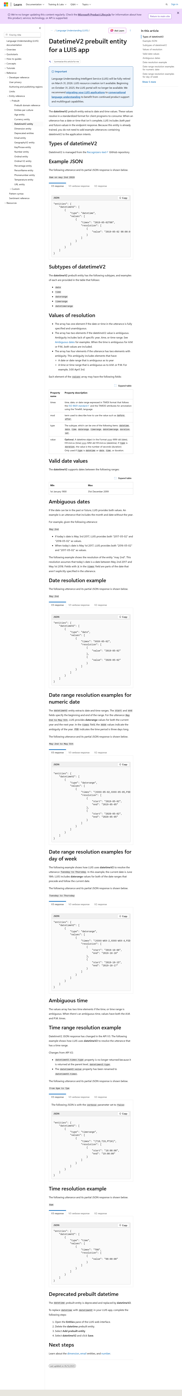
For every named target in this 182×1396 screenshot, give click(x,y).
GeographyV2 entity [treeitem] (24, 142)
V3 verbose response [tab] (79, 185)
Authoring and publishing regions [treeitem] (26, 86)
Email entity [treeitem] (20, 137)
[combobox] (22, 34)
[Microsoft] (6, 4)
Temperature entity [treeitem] (23, 179)
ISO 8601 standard (78, 405)
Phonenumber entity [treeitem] (24, 175)
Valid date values (151, 53)
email (83, 1353)
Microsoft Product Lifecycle (94, 14)
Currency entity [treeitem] (22, 119)
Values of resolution (152, 49)
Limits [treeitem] (12, 91)
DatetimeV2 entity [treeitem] (23, 123)
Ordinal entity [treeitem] (21, 156)
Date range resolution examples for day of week (158, 75)
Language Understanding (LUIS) (72, 30)
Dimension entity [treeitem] (22, 128)
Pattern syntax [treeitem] (16, 193)
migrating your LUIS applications (85, 92)
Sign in (174, 4)
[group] (91, 229)
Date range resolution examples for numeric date (158, 68)
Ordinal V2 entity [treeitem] (23, 161)
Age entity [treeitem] (19, 114)
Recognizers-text (96, 152)
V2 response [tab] (100, 185)
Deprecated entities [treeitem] (24, 133)
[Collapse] (40, 28)
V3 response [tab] (57, 185)
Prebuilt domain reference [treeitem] (27, 105)
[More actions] (130, 30)
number (105, 1353)
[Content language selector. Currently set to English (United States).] (19, 1391)
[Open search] (166, 4)
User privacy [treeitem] (15, 82)
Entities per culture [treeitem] (23, 110)
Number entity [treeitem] (21, 151)
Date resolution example (155, 62)
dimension (73, 1353)
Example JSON (150, 40)
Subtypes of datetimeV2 (155, 45)
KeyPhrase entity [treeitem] (22, 147)
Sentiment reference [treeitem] (19, 198)
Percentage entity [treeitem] (23, 165)
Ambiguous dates (65, 342)
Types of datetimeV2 (153, 36)
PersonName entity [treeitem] (23, 170)
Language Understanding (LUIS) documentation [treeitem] (23, 42)
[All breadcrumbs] (52, 30)
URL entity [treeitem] (19, 184)
